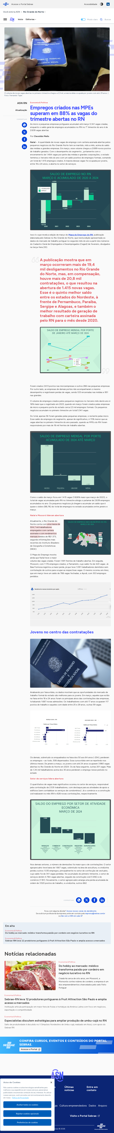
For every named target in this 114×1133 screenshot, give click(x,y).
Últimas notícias (69, 1088)
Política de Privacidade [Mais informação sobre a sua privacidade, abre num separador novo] (20, 1098)
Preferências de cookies (27, 1122)
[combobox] (34, 12)
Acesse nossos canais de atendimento (81, 911)
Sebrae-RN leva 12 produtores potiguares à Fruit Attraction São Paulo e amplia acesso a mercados (56, 1001)
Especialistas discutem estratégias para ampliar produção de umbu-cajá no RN (56, 1020)
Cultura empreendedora (73, 1105)
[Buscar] (105, 19)
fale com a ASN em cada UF (72, 916)
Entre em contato (92, 1088)
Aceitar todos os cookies (27, 1104)
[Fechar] (51, 1082)
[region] (27, 1104)
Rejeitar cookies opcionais (27, 1113)
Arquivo (102, 1105)
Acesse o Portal (29, 1049)
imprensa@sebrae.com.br (95, 913)
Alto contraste (101, 4)
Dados (92, 1105)
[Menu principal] (5, 19)
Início (20, 19)
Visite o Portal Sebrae (85, 1115)
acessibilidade (90, 4)
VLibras (108, 4)
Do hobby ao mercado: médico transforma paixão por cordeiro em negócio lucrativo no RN (81, 969)
